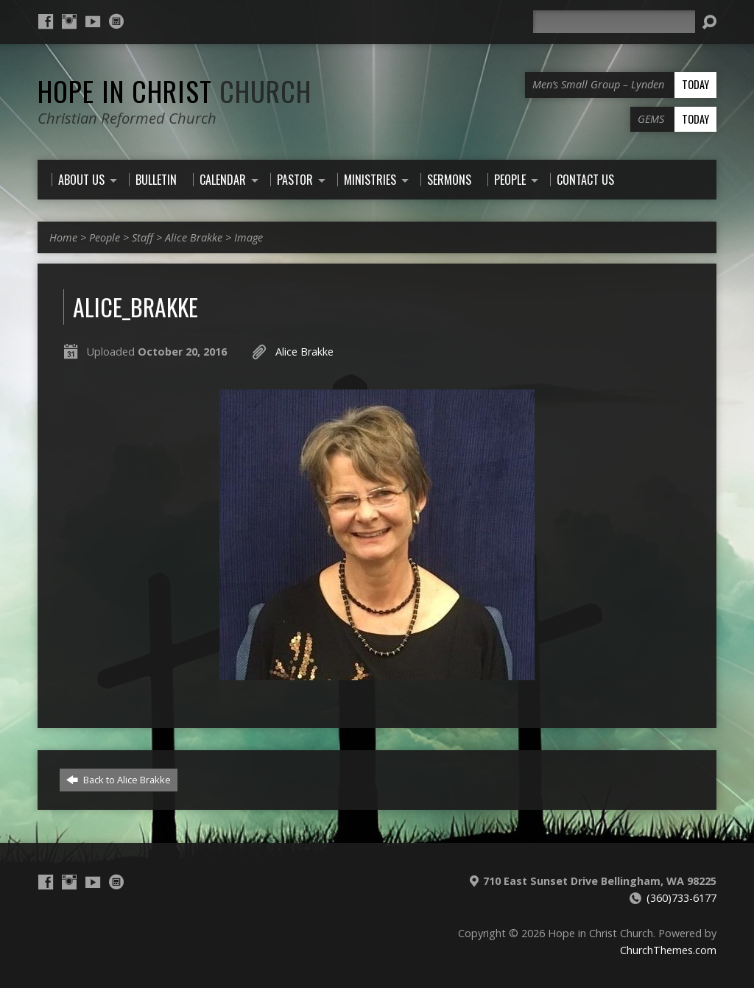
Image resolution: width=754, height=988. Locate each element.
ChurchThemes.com (668, 950)
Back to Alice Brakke (118, 779)
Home (63, 237)
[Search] (614, 21)
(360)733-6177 (681, 898)
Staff (142, 237)
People (104, 237)
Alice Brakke (193, 237)
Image (248, 237)
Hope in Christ (174, 90)
